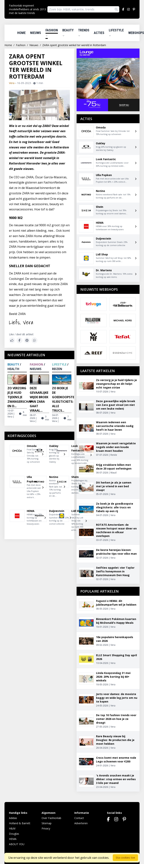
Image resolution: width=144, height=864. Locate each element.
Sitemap (46, 823)
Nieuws (35, 33)
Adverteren (81, 823)
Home (21, 33)
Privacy (46, 828)
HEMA (12, 839)
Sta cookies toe (125, 857)
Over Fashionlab (51, 818)
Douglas (14, 833)
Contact (79, 818)
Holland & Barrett (19, 823)
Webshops (136, 33)
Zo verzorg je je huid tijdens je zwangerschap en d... (19, 397)
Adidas (13, 818)
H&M (12, 828)
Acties (99, 33)
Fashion (52, 32)
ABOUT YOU (16, 844)
